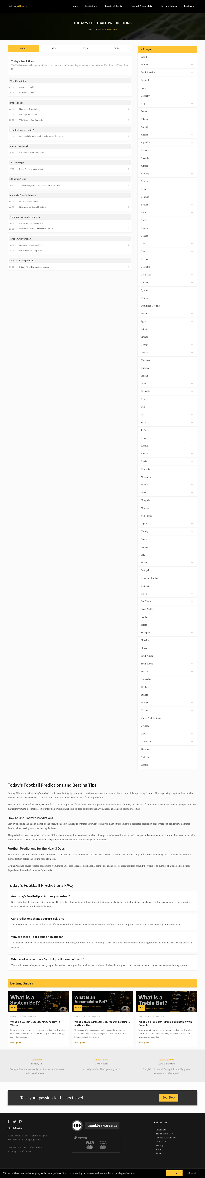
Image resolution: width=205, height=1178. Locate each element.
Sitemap (160, 1145)
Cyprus (167, 290)
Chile (167, 243)
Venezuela (167, 749)
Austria (167, 165)
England (167, 79)
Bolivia (167, 204)
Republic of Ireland (167, 577)
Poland (167, 562)
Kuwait (167, 453)
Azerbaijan (167, 173)
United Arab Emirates (167, 717)
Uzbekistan (167, 741)
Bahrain (167, 181)
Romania (167, 585)
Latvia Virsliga (16, 162)
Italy (167, 103)
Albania (167, 118)
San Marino (167, 601)
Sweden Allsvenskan (20, 238)
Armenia (167, 149)
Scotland (167, 616)
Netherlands (167, 515)
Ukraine (167, 710)
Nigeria (167, 523)
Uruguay (167, 725)
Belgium (167, 196)
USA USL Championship (21, 260)
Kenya (167, 437)
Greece (167, 352)
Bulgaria (167, 227)
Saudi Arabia (167, 608)
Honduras (167, 360)
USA (167, 733)
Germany (167, 95)
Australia (167, 157)
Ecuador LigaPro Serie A (21, 130)
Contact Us (161, 1141)
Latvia (167, 461)
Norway (167, 531)
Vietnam (167, 756)
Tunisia (167, 694)
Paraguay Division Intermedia (24, 217)
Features (189, 6)
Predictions (91, 6)
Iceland (167, 375)
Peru (167, 554)
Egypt (167, 321)
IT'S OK (174, 1173)
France (167, 111)
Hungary (167, 367)
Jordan (167, 430)
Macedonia (167, 476)
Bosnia (167, 212)
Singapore (167, 632)
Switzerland (167, 678)
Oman (167, 538)
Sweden (167, 671)
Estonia (167, 328)
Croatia (167, 282)
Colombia (167, 266)
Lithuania (167, 468)
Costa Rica (167, 274)
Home (75, 6)
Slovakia (167, 640)
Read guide (15, 1042)
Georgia (167, 344)
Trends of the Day (114, 6)
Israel (167, 414)
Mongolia (167, 500)
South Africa (167, 655)
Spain (167, 87)
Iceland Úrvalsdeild (19, 146)
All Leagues (146, 49)
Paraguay (167, 546)
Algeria (167, 126)
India (167, 383)
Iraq (167, 406)
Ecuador (167, 313)
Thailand (167, 686)
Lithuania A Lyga (17, 179)
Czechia (167, 258)
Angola (167, 134)
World (167, 56)
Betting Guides (169, 6)
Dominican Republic (167, 305)
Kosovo (167, 445)
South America (167, 72)
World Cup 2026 (17, 81)
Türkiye (167, 702)
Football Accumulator (142, 6)
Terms (159, 1149)
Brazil (167, 219)
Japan (167, 422)
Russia (167, 593)
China (167, 251)
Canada (167, 235)
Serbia (167, 624)
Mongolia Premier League (22, 195)
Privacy (159, 1153)
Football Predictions (108, 29)
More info (192, 1173)
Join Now (169, 1097)
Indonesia (167, 391)
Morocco (167, 507)
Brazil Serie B (16, 102)
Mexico (167, 492)
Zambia (167, 764)
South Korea (167, 663)
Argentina (167, 142)
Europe (167, 64)
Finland (167, 336)
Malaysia (167, 484)
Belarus (167, 188)
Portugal (167, 570)
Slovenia (167, 647)
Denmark (167, 297)
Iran (167, 398)
